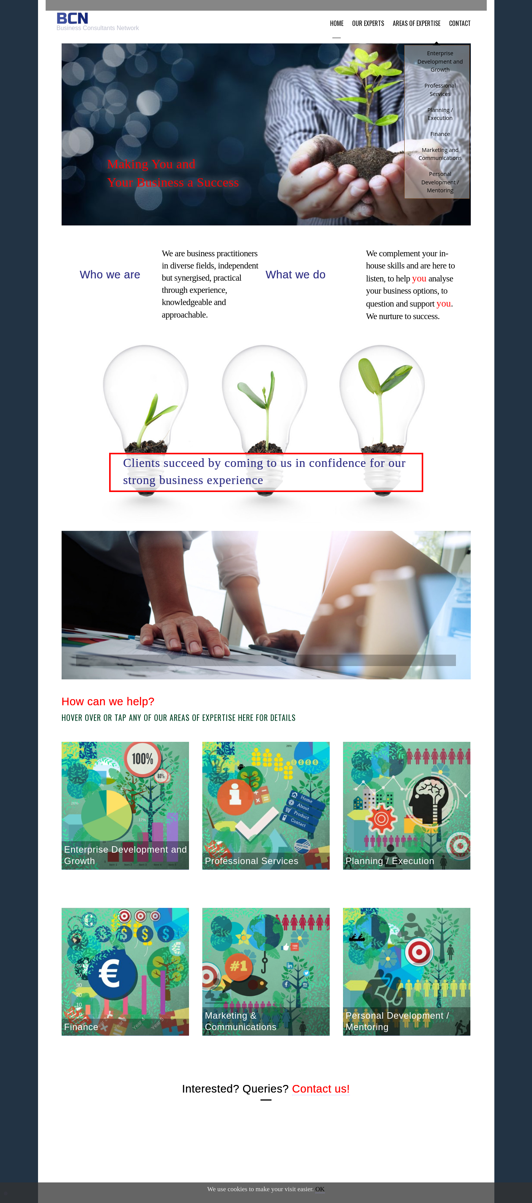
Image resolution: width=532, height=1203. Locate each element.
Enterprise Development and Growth (125, 863)
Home (341, 17)
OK (320, 1189)
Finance (81, 1034)
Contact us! (321, 1096)
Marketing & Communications (241, 1029)
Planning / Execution (390, 868)
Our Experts (373, 17)
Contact (464, 17)
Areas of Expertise (421, 17)
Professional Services (252, 868)
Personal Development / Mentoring (397, 1029)
